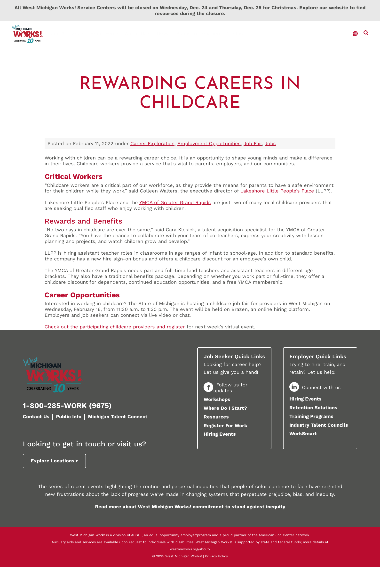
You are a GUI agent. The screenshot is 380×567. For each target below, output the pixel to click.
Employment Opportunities (209, 143)
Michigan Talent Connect (117, 416)
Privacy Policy (216, 556)
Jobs (270, 143)
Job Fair (253, 143)
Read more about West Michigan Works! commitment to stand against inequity (190, 506)
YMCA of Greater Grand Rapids (175, 202)
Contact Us (36, 416)
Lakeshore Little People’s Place (277, 191)
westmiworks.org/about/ (190, 549)
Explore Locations (52, 461)
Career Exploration (152, 143)
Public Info (68, 416)
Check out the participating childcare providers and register (115, 327)
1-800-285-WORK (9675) (67, 405)
